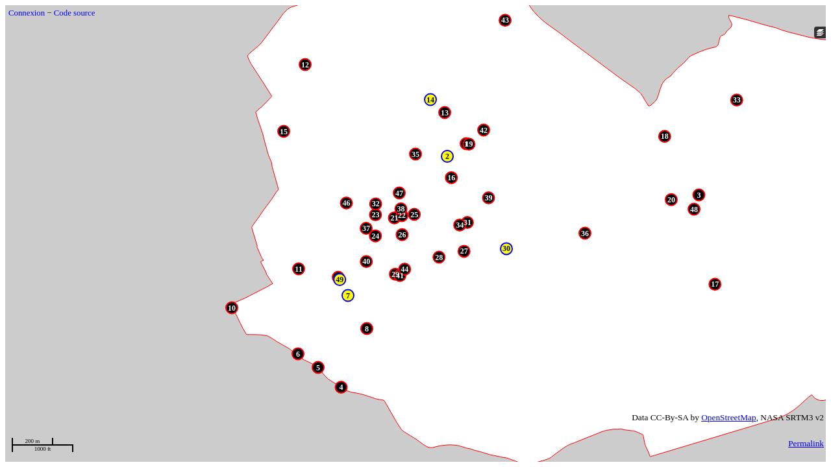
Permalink (806, 443)
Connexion (26, 13)
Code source (74, 13)
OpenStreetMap (728, 417)
